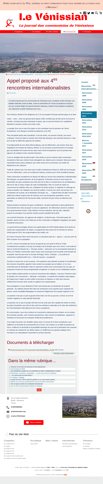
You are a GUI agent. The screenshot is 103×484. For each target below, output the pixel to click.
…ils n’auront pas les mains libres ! (21, 375)
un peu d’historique (18, 416)
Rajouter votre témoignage (63, 353)
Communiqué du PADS (18, 369)
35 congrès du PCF (9, 448)
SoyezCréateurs (58, 470)
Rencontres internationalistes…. (26, 74)
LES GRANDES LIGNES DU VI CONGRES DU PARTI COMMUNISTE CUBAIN (35, 371)
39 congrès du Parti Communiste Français (15, 458)
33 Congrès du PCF (9, 443)
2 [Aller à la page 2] (44, 390)
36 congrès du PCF (9, 451)
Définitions (85, 201)
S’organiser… (10, 441)
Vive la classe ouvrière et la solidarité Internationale (27, 384)
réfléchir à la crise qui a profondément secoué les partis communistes (32, 381)
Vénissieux (88, 441)
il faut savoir (64, 467)
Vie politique (35, 441)
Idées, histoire (51, 441)
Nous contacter (33, 422)
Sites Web (85, 193)
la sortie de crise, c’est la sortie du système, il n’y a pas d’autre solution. (33, 379)
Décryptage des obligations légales (78, 467)
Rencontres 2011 (41, 74)
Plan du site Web (19, 434)
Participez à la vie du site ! (92, 478)
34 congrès (7, 446)
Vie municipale (86, 443)
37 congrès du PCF (9, 453)
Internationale (12, 74)
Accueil (84, 82)
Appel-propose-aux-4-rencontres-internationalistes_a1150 (32, 350)
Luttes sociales (34, 443)
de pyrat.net (47, 470)
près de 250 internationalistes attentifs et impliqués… (27, 386)
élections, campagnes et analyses (91, 448)
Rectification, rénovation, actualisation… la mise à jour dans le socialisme (33, 373)
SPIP (67, 470)
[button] (81, 13)
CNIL (48, 467)
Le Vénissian (86, 446)
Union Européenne (67, 446)
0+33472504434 (16, 407)
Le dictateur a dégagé (17, 377)
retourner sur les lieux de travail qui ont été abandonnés (28, 367)
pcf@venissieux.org (18, 411)
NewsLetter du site (86, 197)
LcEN (52, 467)
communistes (12, 93)
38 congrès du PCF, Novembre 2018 (13, 456)
